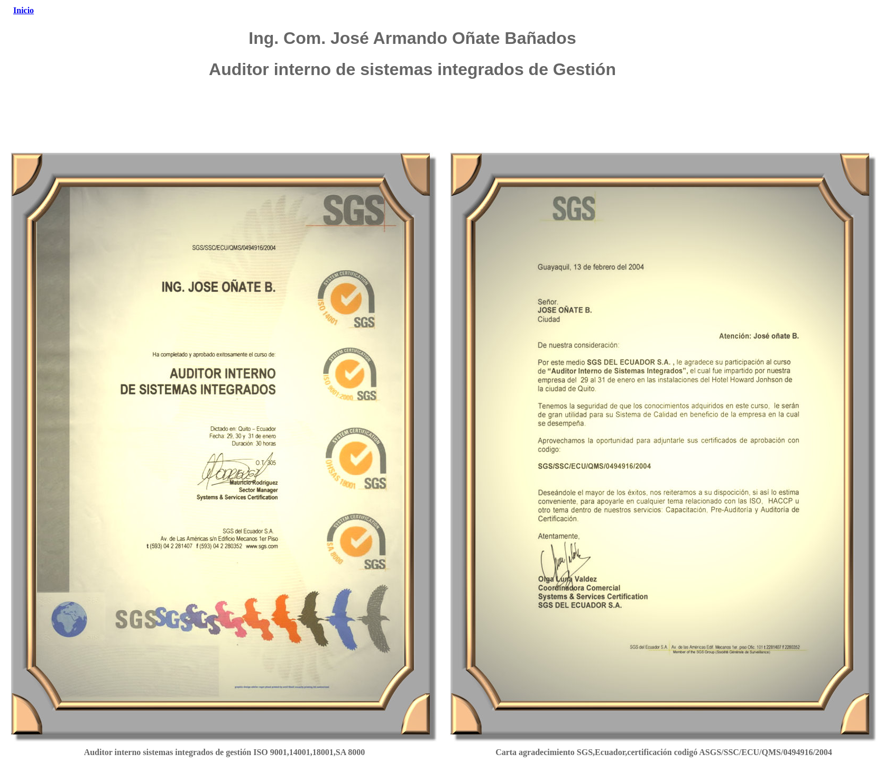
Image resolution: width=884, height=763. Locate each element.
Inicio (23, 10)
